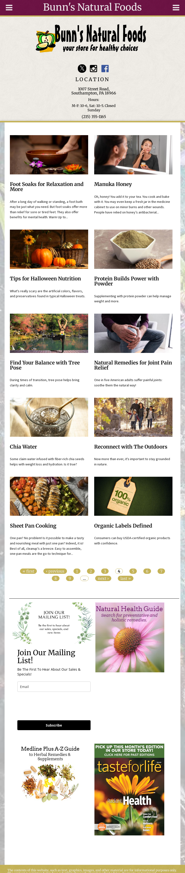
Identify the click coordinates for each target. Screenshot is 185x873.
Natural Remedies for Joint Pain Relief (133, 365)
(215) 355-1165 (94, 116)
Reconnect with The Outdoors (130, 447)
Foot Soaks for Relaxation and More (47, 186)
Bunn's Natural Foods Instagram (93, 68)
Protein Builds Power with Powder (126, 281)
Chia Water (23, 447)
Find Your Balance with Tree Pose (45, 365)
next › (103, 578)
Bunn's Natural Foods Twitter (82, 68)
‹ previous (55, 571)
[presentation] (54, 706)
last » (125, 578)
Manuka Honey (113, 184)
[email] (54, 686)
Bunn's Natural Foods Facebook (105, 68)
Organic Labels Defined (123, 526)
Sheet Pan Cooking (33, 526)
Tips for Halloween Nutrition (45, 279)
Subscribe (54, 725)
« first (28, 571)
